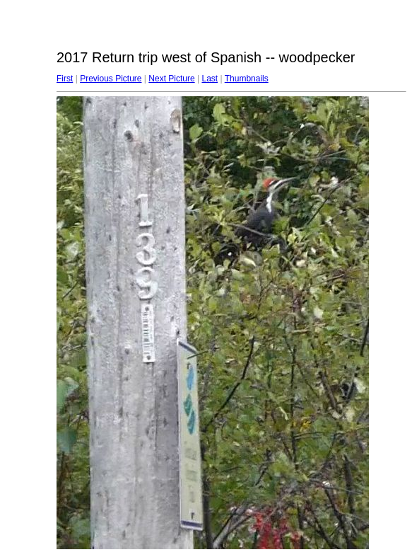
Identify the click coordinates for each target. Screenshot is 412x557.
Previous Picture (110, 79)
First (65, 79)
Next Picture (171, 79)
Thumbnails (247, 79)
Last (209, 79)
